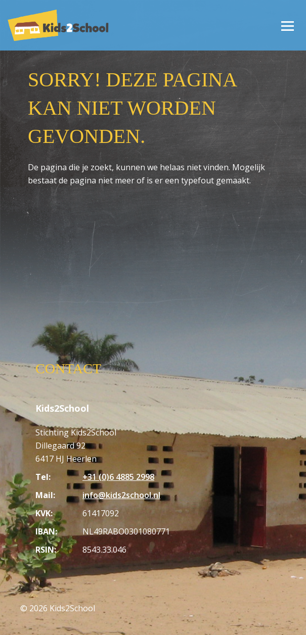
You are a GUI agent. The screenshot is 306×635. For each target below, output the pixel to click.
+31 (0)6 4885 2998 (118, 476)
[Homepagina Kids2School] (58, 25)
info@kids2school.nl (121, 495)
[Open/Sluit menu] (287, 25)
